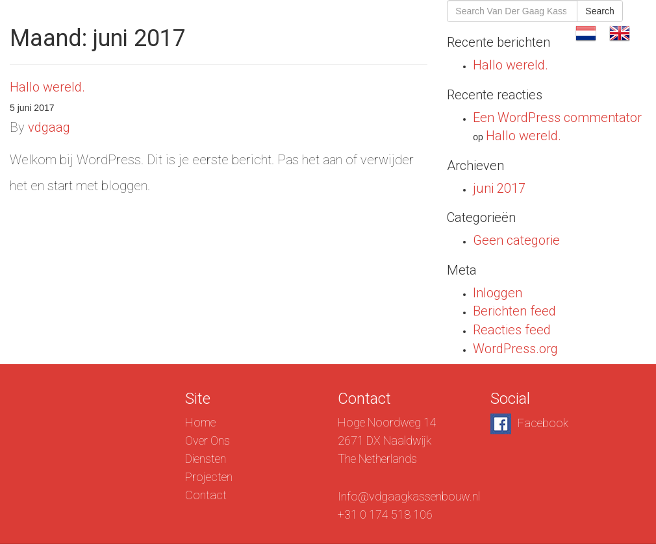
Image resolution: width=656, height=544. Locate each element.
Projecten (465, 32)
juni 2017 (499, 188)
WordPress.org (515, 348)
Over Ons (320, 32)
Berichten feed (514, 311)
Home (200, 422)
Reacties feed (512, 330)
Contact (536, 32)
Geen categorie (516, 240)
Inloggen (497, 293)
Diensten (392, 32)
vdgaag (49, 127)
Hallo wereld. (47, 87)
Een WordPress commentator (557, 117)
